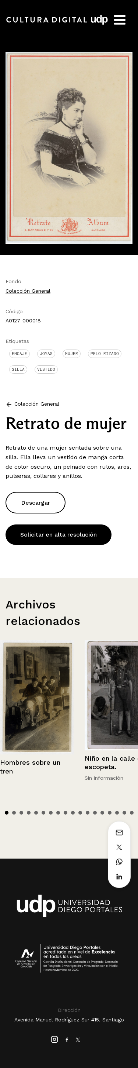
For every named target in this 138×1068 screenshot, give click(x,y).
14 (102, 813)
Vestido (46, 369)
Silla (18, 369)
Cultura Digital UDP (57, 24)
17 (124, 813)
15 (110, 813)
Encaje (19, 353)
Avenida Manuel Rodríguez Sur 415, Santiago (69, 1020)
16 (117, 813)
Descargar (35, 502)
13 (95, 813)
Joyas (46, 353)
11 (80, 813)
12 (87, 813)
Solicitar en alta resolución (58, 534)
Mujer (71, 353)
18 (132, 813)
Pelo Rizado (105, 353)
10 (73, 813)
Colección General (28, 291)
